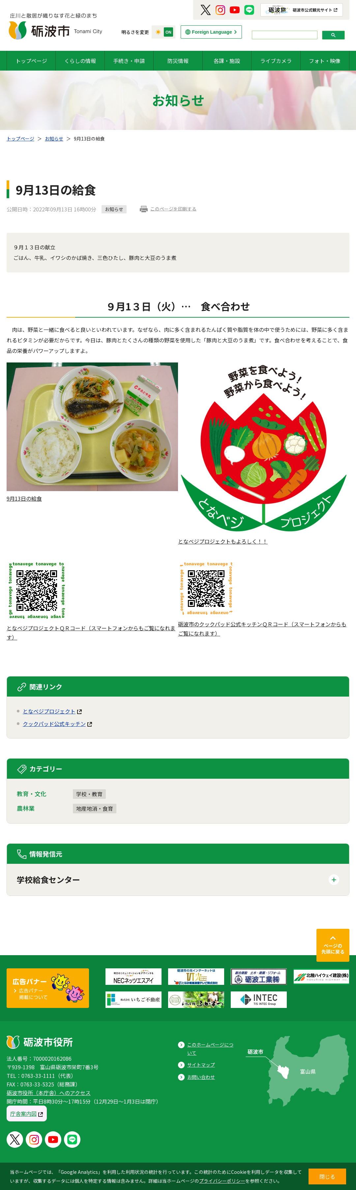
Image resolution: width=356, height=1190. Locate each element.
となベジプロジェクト (49, 711)
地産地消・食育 (94, 808)
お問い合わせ (201, 1077)
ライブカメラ (276, 61)
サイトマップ (201, 1064)
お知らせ (54, 138)
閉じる (327, 1176)
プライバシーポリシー (222, 1180)
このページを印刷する (173, 208)
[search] (284, 35)
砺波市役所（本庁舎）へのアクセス (49, 1093)
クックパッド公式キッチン (54, 724)
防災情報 (178, 61)
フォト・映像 (325, 61)
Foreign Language (212, 32)
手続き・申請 (129, 61)
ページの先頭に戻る (332, 948)
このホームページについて (210, 1048)
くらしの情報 (80, 61)
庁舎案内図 (23, 1113)
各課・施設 (227, 61)
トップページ (31, 61)
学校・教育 (89, 794)
